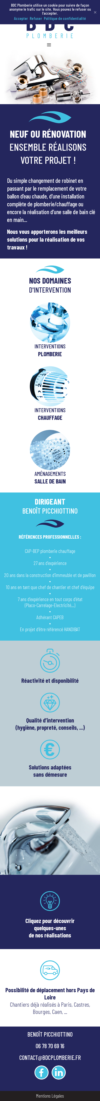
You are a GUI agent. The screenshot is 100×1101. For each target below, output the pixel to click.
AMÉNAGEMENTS (50, 473)
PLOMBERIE (50, 353)
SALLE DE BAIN (50, 481)
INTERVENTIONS (50, 346)
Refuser (36, 18)
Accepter (21, 18)
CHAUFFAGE (50, 417)
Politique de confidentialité (65, 18)
